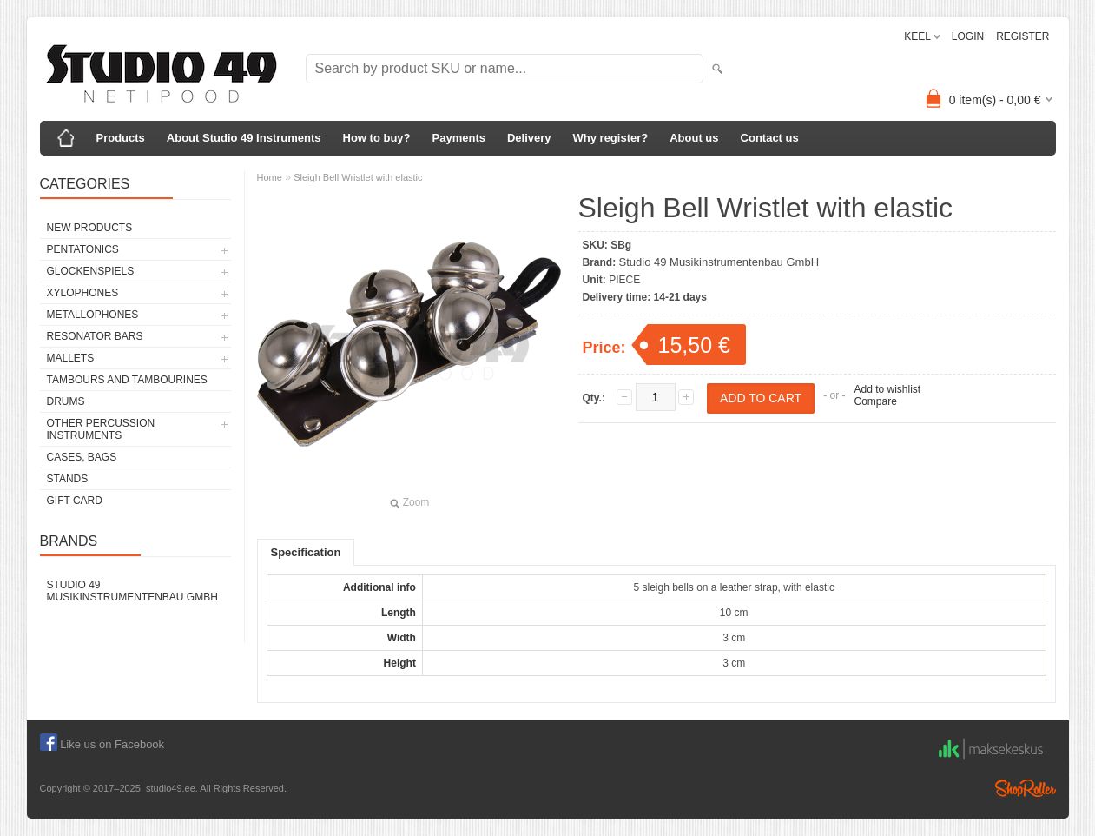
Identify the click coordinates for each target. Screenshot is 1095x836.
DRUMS (66, 401)
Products (120, 137)
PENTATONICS (83, 249)
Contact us (770, 137)
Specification (306, 552)
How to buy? (377, 137)
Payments (458, 137)
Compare (875, 401)
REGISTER (1022, 36)
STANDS (68, 479)
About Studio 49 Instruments (244, 137)
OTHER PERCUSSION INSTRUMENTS (101, 429)
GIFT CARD (74, 500)
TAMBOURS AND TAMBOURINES (127, 380)
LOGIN (968, 36)
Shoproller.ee (1025, 788)
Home (269, 177)
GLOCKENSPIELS (91, 271)
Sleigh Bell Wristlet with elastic (358, 177)
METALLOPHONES (93, 315)
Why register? (611, 137)
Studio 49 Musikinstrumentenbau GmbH (132, 591)
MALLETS (71, 358)
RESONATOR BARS (95, 336)
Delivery (529, 137)
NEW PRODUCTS (90, 228)
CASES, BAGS (82, 457)
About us (694, 137)
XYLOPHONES (83, 293)
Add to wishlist (887, 389)
